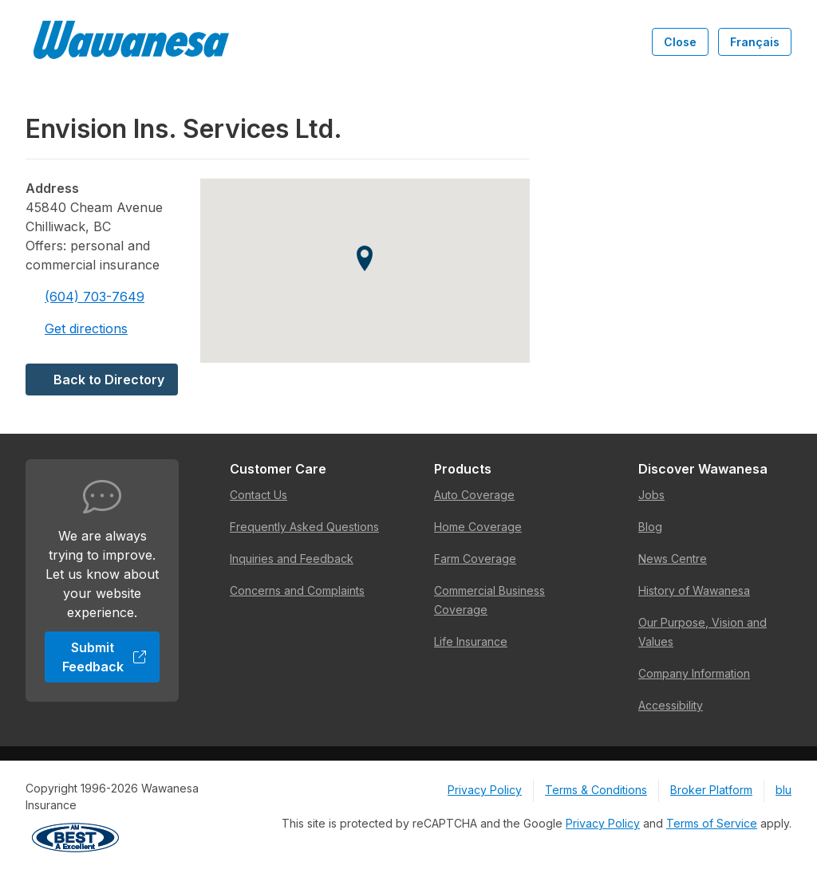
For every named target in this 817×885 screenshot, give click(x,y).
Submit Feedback (104, 657)
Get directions (77, 328)
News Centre (672, 558)
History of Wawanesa (694, 590)
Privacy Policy (485, 789)
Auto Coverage (474, 495)
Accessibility (670, 705)
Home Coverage (478, 526)
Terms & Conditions (596, 789)
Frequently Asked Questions (304, 526)
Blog (650, 526)
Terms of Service (711, 823)
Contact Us (258, 495)
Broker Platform (711, 789)
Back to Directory (101, 379)
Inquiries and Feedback (291, 558)
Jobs (651, 495)
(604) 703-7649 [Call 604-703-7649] (85, 297)
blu (783, 789)
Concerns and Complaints (297, 590)
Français (755, 42)
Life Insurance (470, 641)
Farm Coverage (475, 558)
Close (680, 42)
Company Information (694, 673)
